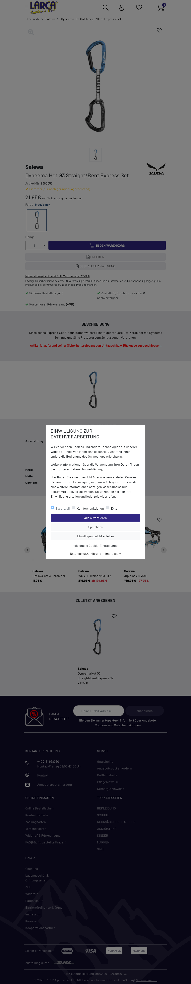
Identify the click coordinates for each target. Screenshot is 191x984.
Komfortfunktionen (90, 508)
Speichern (114, 526)
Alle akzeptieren (111, 517)
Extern (115, 508)
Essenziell (62, 508)
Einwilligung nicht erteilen (104, 536)
